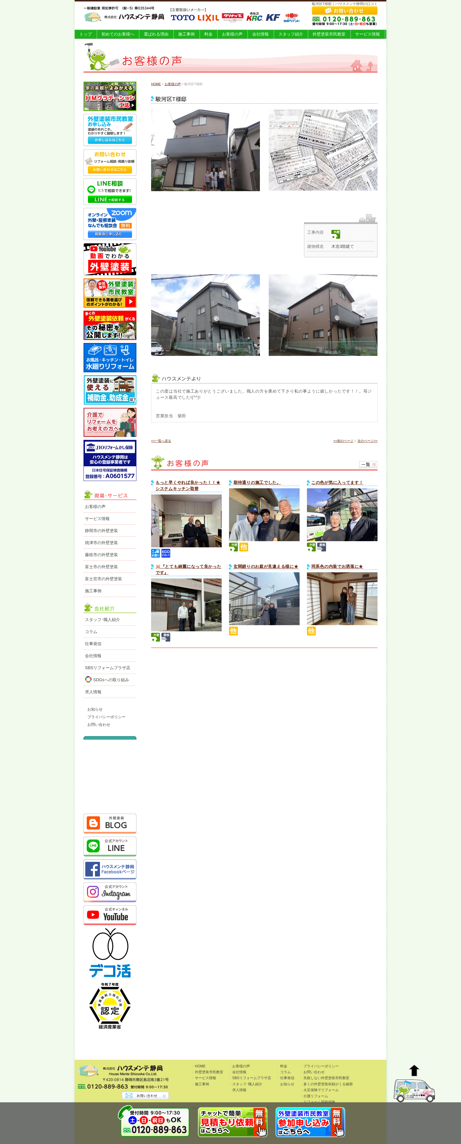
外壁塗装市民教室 (329, 34)
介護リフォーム (315, 1096)
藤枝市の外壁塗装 (101, 554)
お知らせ (95, 709)
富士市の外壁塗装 (101, 566)
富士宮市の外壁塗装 (103, 578)
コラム (91, 631)
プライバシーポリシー (106, 717)
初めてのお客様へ (117, 34)
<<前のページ (343, 441)
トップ (85, 34)
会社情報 (260, 34)
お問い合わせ (98, 725)
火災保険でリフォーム (321, 1090)
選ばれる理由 (156, 34)
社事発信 (93, 643)
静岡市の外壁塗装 (101, 530)
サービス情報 (367, 34)
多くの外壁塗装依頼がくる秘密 (328, 1084)
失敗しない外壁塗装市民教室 (326, 1078)
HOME (156, 84)
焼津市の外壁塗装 (101, 542)
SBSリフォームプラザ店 (107, 667)
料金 (208, 34)
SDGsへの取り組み (107, 679)
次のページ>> (368, 441)
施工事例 (186, 34)
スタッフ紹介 (290, 34)
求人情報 (93, 691)
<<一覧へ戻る (161, 441)
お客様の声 (232, 34)
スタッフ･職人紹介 (102, 619)
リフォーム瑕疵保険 (319, 1102)
